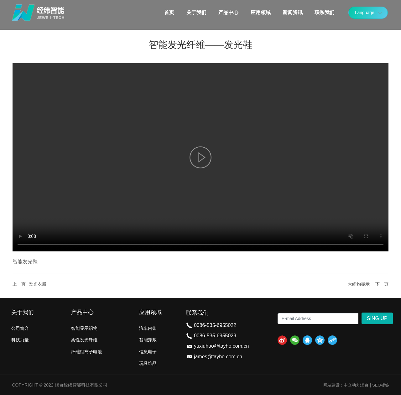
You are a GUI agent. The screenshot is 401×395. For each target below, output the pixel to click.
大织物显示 (359, 284)
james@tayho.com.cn (218, 356)
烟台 (364, 384)
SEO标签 (380, 385)
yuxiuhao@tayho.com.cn (221, 346)
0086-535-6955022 (215, 325)
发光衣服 (37, 284)
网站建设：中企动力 (341, 385)
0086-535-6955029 (215, 335)
